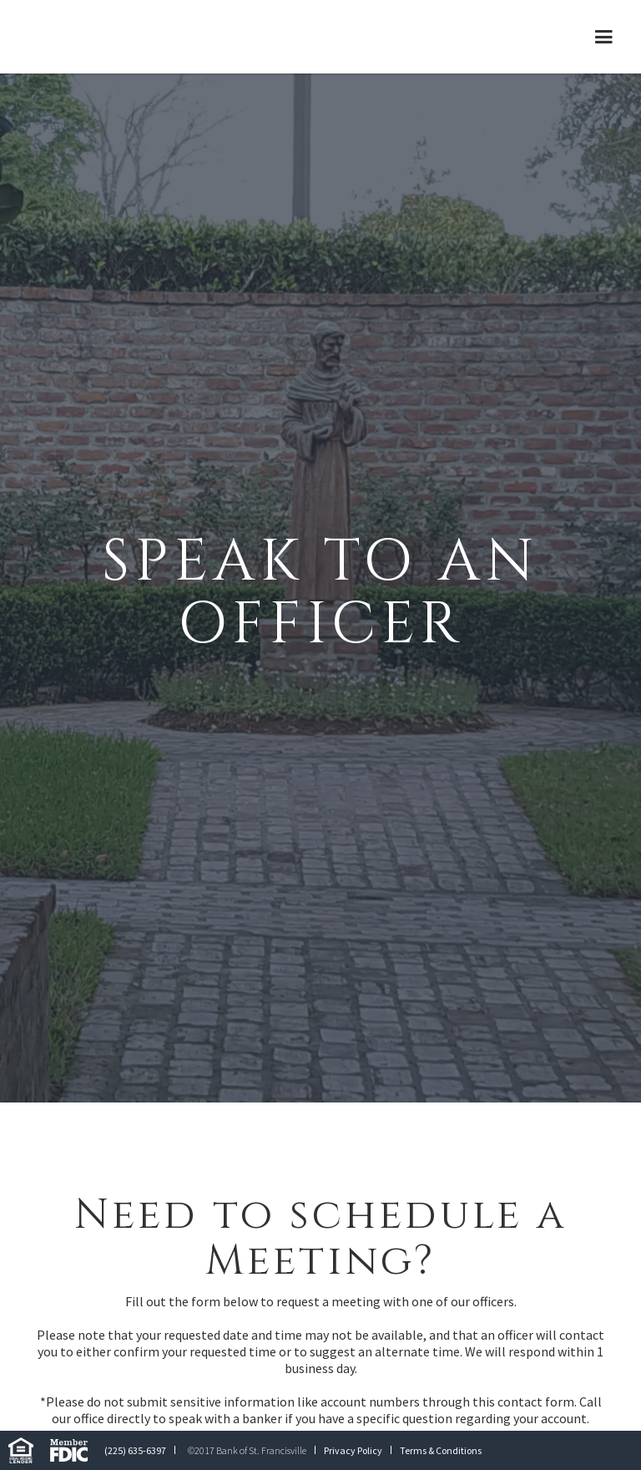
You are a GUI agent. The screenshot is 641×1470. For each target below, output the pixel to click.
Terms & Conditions (441, 1450)
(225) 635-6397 (135, 1450)
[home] (138, 36)
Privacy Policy (353, 1450)
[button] (604, 37)
